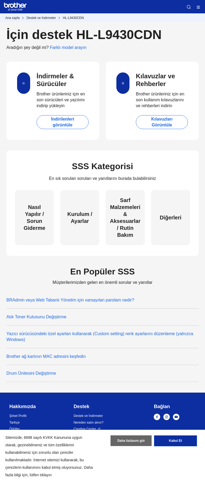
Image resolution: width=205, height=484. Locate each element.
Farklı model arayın (68, 47)
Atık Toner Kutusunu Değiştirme (36, 317)
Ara (188, 7)
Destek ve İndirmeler (41, 18)
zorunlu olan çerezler (56, 452)
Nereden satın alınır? (89, 422)
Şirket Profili (17, 416)
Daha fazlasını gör (131, 441)
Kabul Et (175, 441)
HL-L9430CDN (73, 18)
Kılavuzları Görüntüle (161, 122)
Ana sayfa (12, 18)
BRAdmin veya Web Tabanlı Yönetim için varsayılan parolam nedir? (70, 300)
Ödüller (14, 429)
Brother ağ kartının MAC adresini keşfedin (46, 356)
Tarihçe (14, 422)
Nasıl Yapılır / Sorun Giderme (34, 217)
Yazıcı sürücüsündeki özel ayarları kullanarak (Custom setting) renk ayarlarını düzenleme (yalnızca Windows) (99, 336)
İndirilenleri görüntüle (62, 122)
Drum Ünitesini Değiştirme (31, 373)
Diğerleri (170, 217)
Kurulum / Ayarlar (79, 217)
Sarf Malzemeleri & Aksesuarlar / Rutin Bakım (125, 217)
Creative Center (85, 429)
